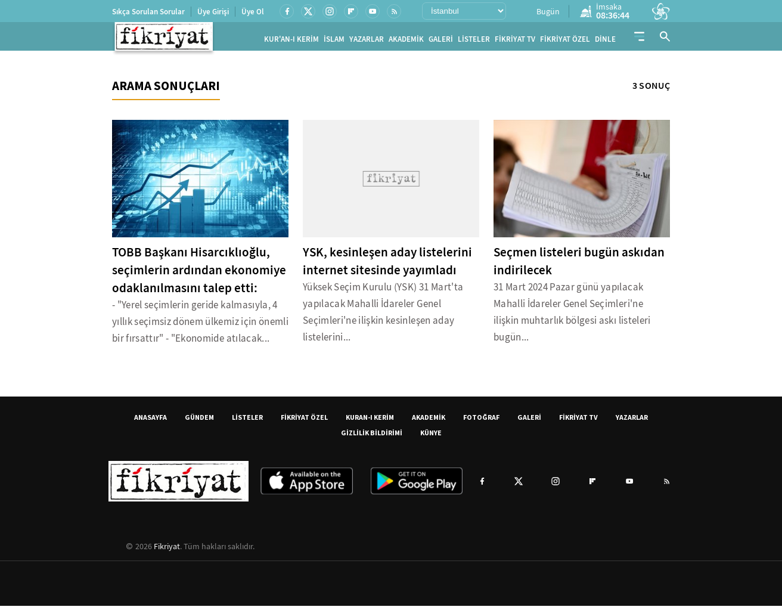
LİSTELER (474, 41)
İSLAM (334, 41)
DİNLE (605, 41)
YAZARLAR (366, 41)
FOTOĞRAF (481, 421)
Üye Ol (252, 12)
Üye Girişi (213, 12)
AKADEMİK (406, 41)
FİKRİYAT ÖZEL (565, 41)
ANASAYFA (150, 421)
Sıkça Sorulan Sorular (148, 12)
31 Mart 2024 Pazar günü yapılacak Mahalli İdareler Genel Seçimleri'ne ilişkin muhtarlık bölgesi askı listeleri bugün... (572, 316)
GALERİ (441, 41)
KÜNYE (431, 436)
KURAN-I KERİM (370, 421)
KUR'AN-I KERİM (291, 41)
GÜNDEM (199, 421)
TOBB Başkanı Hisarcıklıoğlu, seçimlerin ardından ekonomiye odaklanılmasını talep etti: (199, 274)
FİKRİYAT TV (515, 41)
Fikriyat (167, 550)
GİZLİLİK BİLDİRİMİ (371, 436)
